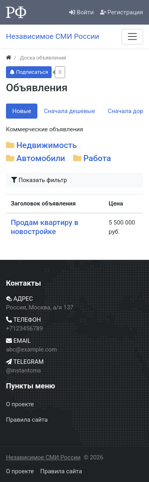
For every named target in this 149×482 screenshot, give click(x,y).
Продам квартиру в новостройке (44, 227)
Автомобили (40, 158)
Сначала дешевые (69, 111)
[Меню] (132, 36)
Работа (97, 158)
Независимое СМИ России (43, 457)
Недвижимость (46, 145)
